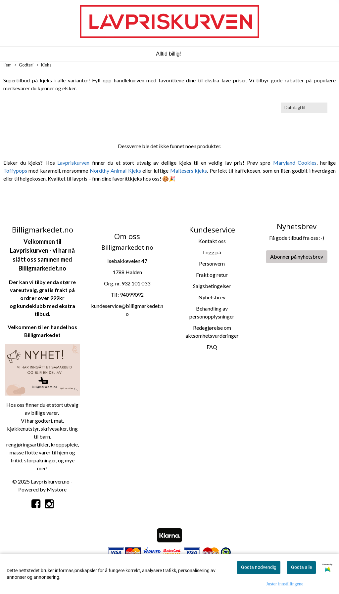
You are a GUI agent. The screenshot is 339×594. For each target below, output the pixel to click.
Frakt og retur (212, 275)
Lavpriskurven (74, 162)
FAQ (212, 347)
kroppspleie (64, 444)
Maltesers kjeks (188, 170)
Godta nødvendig (258, 567)
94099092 (132, 294)
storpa (31, 460)
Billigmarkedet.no (42, 268)
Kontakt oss (212, 241)
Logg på (212, 252)
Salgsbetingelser (212, 286)
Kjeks (44, 65)
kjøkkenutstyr (23, 428)
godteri (43, 420)
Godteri (24, 65)
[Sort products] (304, 108)
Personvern (212, 263)
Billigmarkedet (42, 335)
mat (58, 420)
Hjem (7, 64)
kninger (47, 460)
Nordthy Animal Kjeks (115, 170)
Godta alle (301, 567)
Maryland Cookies (295, 162)
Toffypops (15, 170)
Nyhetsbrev (211, 297)
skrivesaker (54, 428)
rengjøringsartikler (27, 444)
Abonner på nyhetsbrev (296, 256)
